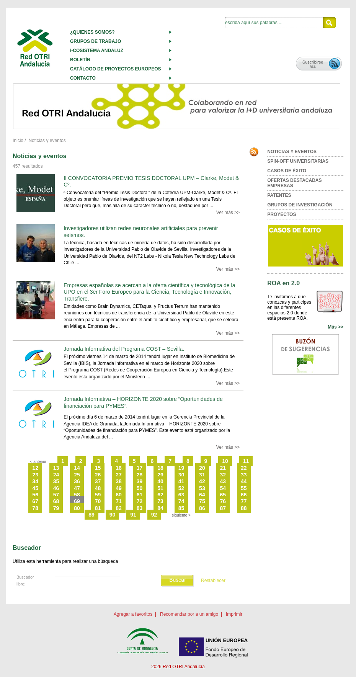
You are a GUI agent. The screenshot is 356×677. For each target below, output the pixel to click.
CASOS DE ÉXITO (286, 170)
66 (244, 495)
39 (140, 481)
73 (160, 501)
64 (202, 495)
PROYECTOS (281, 214)
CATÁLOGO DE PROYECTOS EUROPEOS (115, 69)
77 (244, 501)
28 (140, 475)
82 (119, 508)
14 (77, 468)
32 (223, 475)
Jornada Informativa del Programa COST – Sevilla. (124, 349)
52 (181, 488)
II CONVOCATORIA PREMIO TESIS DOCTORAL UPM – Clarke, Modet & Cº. (151, 181)
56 (35, 495)
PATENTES (279, 195)
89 (91, 515)
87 (223, 508)
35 (56, 481)
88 (244, 508)
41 (181, 481)
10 (225, 461)
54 (223, 488)
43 (223, 481)
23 (35, 475)
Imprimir (234, 614)
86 (202, 508)
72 (140, 501)
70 (98, 501)
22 (244, 468)
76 (223, 501)
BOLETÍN (80, 59)
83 (140, 508)
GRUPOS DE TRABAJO (95, 41)
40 (160, 481)
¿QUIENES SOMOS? (92, 32)
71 (119, 501)
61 (140, 495)
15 (98, 468)
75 (202, 501)
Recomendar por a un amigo (189, 614)
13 (56, 468)
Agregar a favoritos (133, 614)
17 (140, 468)
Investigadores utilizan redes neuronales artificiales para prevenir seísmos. (141, 231)
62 (160, 495)
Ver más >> (228, 212)
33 (244, 475)
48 (98, 488)
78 (35, 508)
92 (154, 515)
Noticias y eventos (46, 140)
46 (56, 488)
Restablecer (213, 580)
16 (119, 468)
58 (77, 495)
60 (119, 495)
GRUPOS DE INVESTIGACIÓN (299, 205)
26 (98, 475)
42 (202, 481)
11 (246, 461)
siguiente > (181, 515)
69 (77, 501)
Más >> (335, 327)
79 (56, 508)
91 (133, 515)
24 (56, 475)
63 (181, 495)
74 (181, 501)
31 (202, 475)
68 (56, 501)
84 (160, 508)
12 (35, 468)
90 (112, 515)
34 (35, 481)
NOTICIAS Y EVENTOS (292, 151)
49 (119, 488)
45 (35, 488)
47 (77, 488)
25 (77, 475)
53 (202, 488)
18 (160, 468)
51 (160, 488)
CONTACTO (83, 78)
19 (181, 468)
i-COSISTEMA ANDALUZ (96, 50)
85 (181, 508)
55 (244, 488)
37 (98, 481)
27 (119, 475)
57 (56, 495)
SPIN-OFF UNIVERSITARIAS (297, 161)
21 (223, 468)
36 (77, 481)
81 (98, 508)
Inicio (18, 140)
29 (160, 475)
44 (244, 481)
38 (119, 481)
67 (35, 501)
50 (140, 488)
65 (223, 495)
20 (202, 468)
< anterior (38, 462)
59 (98, 495)
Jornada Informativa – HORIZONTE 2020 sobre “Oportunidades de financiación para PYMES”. (143, 402)
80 (77, 508)
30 (181, 475)
